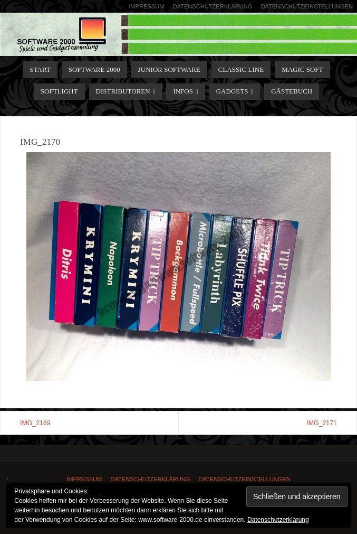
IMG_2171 (321, 423)
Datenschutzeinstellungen (307, 6)
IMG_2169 (35, 423)
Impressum (146, 6)
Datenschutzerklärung (212, 6)
